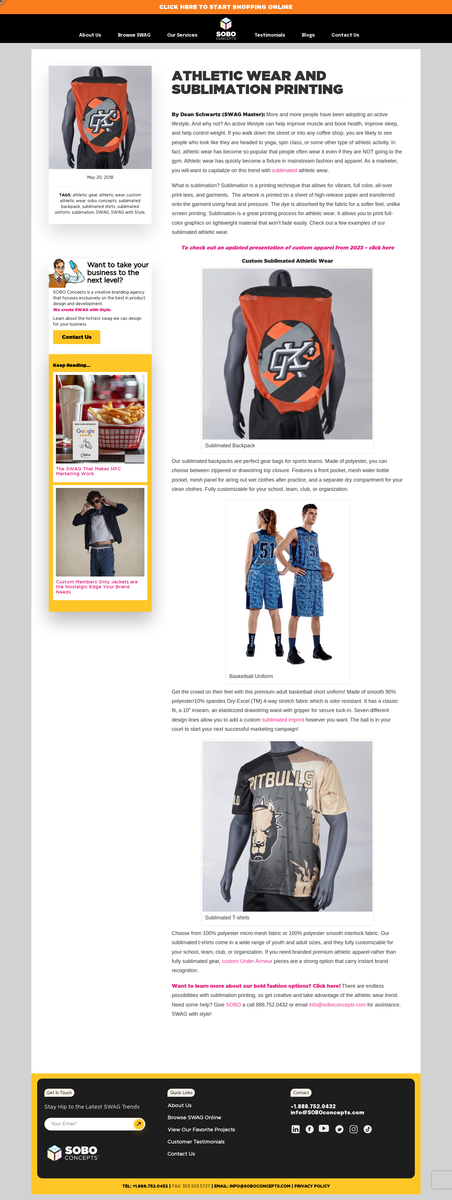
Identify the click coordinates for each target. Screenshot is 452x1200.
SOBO (234, 1005)
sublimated (284, 170)
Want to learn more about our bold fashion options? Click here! (256, 986)
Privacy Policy (312, 1186)
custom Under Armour (247, 961)
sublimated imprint (283, 720)
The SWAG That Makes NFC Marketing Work (88, 471)
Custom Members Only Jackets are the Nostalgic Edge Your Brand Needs (97, 586)
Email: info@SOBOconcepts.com (252, 1186)
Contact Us (76, 337)
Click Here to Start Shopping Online (226, 6)
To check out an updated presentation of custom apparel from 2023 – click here (287, 247)
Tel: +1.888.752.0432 (145, 1186)
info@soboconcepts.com (337, 1005)
